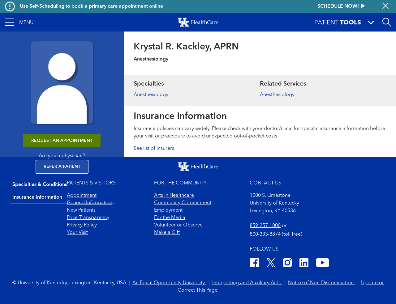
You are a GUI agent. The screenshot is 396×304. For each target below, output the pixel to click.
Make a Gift (167, 232)
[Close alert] (385, 6)
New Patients (81, 210)
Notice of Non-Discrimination (321, 283)
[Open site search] (386, 22)
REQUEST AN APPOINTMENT (62, 140)
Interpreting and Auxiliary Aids (247, 283)
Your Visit (77, 232)
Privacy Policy (82, 225)
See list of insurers (154, 148)
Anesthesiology (151, 94)
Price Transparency (88, 217)
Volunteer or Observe (178, 225)
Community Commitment (182, 203)
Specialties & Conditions (39, 184)
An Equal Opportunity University (169, 283)
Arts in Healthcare (174, 195)
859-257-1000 (265, 225)
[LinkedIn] (303, 263)
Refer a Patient (62, 166)
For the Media (169, 217)
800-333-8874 (265, 234)
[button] (19, 22)
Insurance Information (37, 197)
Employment (168, 210)
